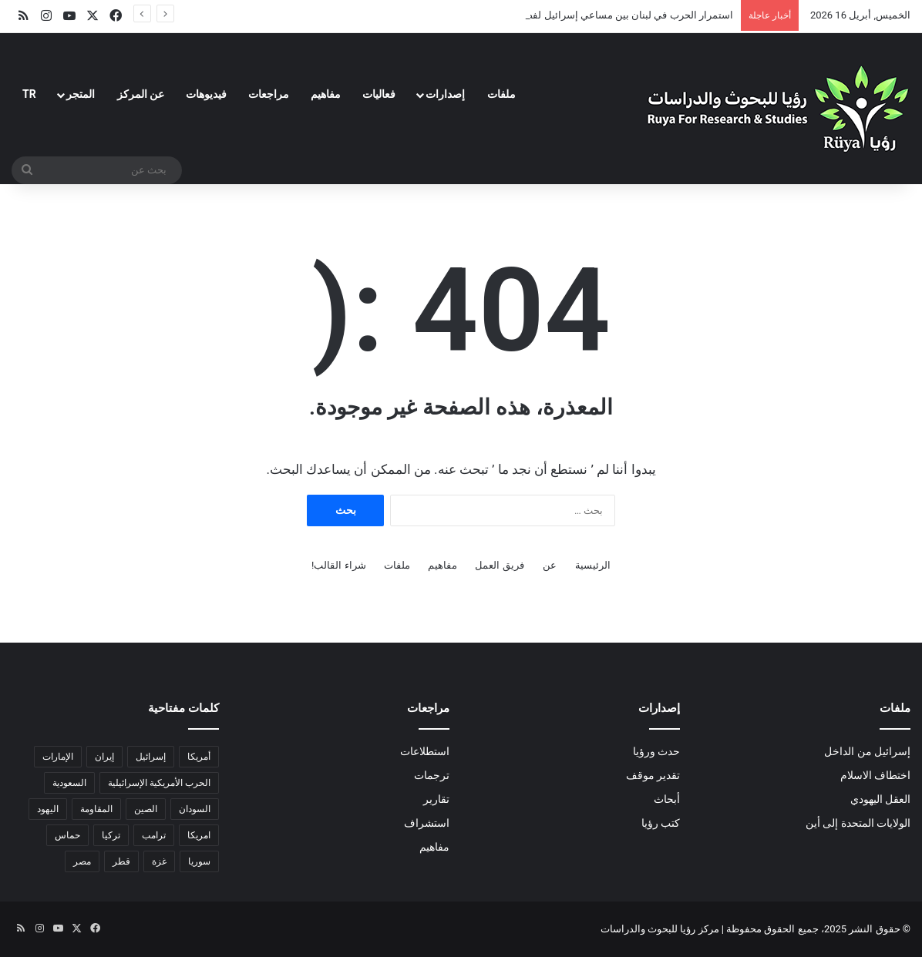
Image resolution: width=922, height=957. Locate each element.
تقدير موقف (653, 775)
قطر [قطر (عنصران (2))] (121, 861)
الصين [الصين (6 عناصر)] (145, 809)
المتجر (80, 94)
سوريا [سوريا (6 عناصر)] (199, 861)
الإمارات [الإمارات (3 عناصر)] (57, 756)
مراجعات (268, 94)
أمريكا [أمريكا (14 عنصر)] (198, 756)
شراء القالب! (338, 565)
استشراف (426, 823)
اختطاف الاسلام (875, 775)
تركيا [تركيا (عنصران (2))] (111, 835)
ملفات (501, 94)
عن (550, 565)
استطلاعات (424, 751)
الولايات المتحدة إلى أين (858, 823)
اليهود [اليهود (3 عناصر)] (48, 809)
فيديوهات (206, 94)
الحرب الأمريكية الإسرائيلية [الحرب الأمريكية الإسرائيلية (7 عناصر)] (159, 782)
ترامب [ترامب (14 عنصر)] (154, 835)
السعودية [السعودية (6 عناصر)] (69, 782)
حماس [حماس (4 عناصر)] (67, 835)
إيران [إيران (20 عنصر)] (104, 756)
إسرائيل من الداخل (867, 751)
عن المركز (140, 94)
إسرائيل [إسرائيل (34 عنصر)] (151, 756)
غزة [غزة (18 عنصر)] (159, 861)
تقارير (436, 799)
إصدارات (445, 94)
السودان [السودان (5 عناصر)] (194, 809)
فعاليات (378, 94)
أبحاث (667, 799)
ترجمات (431, 775)
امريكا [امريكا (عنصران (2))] (198, 835)
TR (29, 94)
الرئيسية (593, 565)
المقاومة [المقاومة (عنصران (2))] (96, 809)
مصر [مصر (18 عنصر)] (82, 861)
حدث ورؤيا (656, 751)
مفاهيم (326, 94)
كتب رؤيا (660, 823)
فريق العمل (499, 565)
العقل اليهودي (880, 799)
